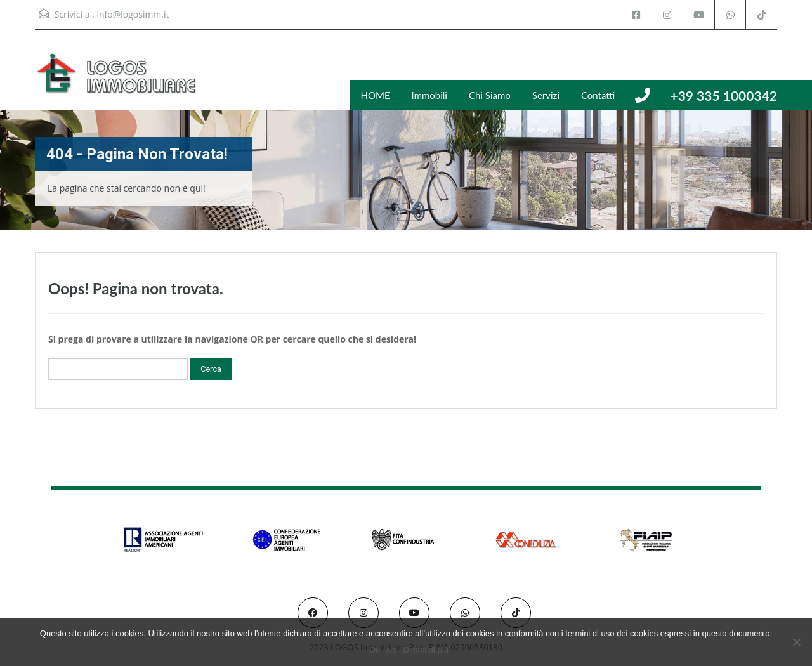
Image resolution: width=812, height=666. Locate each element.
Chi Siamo (490, 95)
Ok (375, 650)
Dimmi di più (426, 650)
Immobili (429, 95)
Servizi (546, 95)
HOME (375, 95)
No (391, 650)
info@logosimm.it (132, 14)
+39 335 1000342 (723, 95)
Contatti (598, 95)
